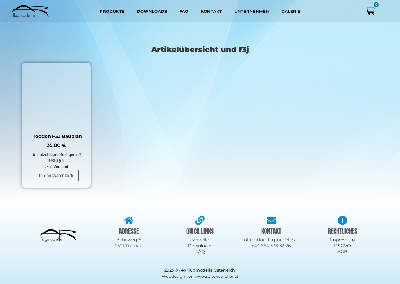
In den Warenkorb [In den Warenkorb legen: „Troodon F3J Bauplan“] (56, 175)
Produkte (112, 11)
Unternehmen (251, 11)
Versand (60, 166)
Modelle (200, 239)
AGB (343, 251)
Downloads (152, 11)
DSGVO (342, 245)
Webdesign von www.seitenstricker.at (200, 276)
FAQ (183, 11)
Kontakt (211, 11)
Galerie (291, 11)
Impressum (342, 239)
